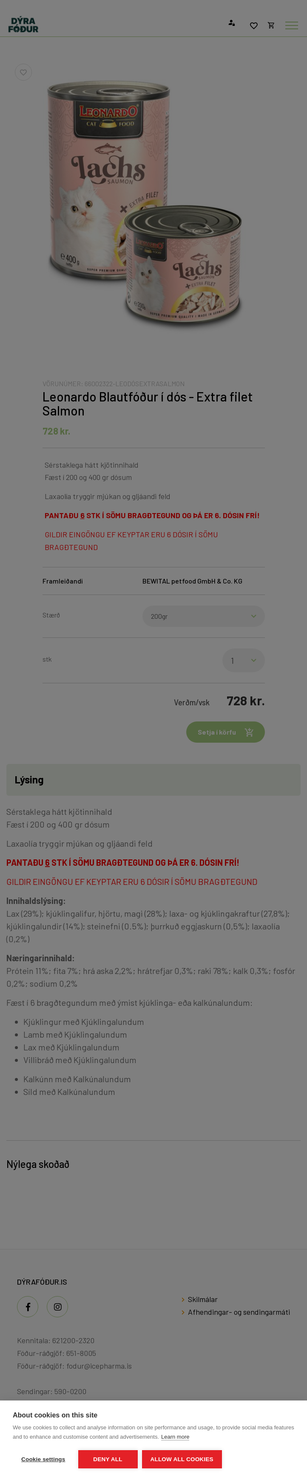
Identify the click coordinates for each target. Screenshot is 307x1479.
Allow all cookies (182, 1459)
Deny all (107, 1459)
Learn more (175, 1437)
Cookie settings (43, 1459)
